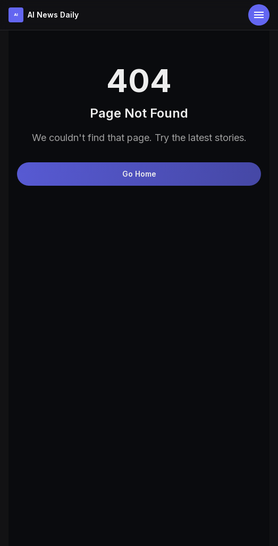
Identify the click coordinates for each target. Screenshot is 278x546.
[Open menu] (258, 15)
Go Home (139, 173)
